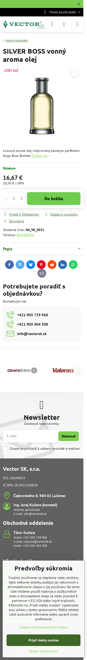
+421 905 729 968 (35, 537)
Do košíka (53, 198)
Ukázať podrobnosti (43, 651)
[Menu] (77, 24)
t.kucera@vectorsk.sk (38, 542)
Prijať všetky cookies (44, 640)
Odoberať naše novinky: (41, 423)
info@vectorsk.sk (35, 514)
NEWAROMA (25, 235)
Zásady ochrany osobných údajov (43, 627)
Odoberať (68, 436)
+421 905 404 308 (35, 546)
